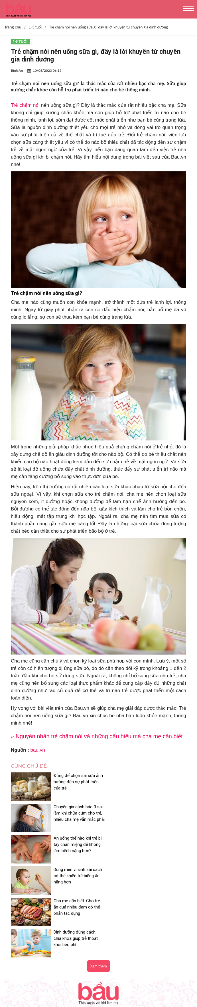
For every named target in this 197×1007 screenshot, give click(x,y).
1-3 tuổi (20, 41)
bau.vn (38, 750)
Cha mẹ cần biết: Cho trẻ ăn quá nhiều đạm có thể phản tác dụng (74, 844)
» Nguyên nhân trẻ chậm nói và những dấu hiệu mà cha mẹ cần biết (97, 736)
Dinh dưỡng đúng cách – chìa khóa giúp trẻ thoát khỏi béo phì (165, 844)
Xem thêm (98, 872)
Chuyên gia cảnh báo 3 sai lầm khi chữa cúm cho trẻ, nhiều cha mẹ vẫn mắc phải (164, 785)
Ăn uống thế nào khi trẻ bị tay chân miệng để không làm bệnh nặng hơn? (73, 816)
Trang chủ (12, 26)
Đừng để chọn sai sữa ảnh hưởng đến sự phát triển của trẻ (74, 782)
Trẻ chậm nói (25, 105)
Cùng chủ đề (29, 766)
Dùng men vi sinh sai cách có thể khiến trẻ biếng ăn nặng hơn (163, 813)
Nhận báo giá (19, 983)
